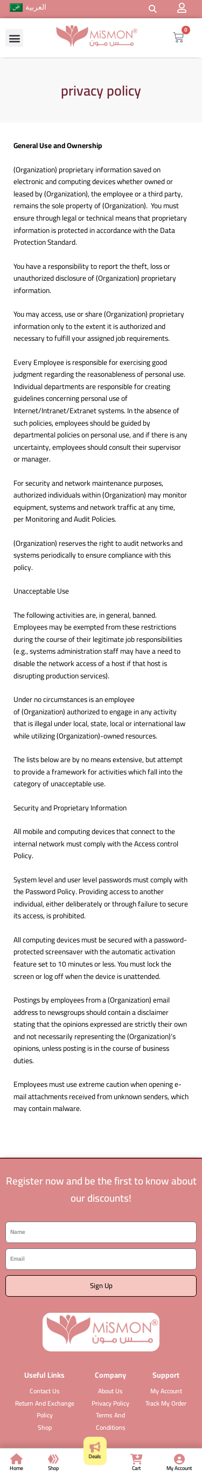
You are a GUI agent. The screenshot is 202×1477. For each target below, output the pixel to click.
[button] (152, 9)
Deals (94, 1456)
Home (16, 1468)
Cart (136, 1468)
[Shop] (53, 1459)
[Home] (16, 1459)
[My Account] (179, 1459)
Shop (53, 1468)
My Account (179, 1468)
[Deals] (94, 1447)
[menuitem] (28, 8)
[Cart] (136, 1459)
